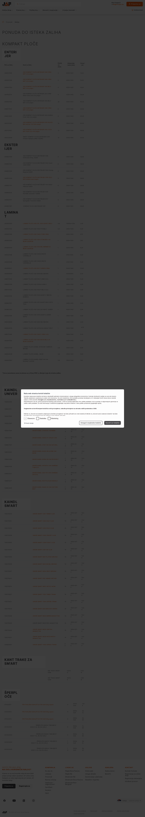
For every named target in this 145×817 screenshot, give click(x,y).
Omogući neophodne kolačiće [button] (91, 423)
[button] (29, 423)
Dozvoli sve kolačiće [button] (113, 423)
